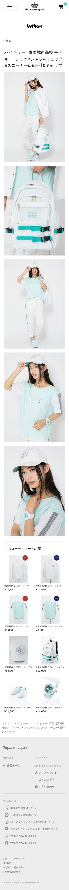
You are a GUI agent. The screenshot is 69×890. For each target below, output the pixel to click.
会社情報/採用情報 (12, 872)
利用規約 (7, 863)
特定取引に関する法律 (14, 867)
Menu (10, 6)
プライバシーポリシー (14, 858)
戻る (8, 40)
